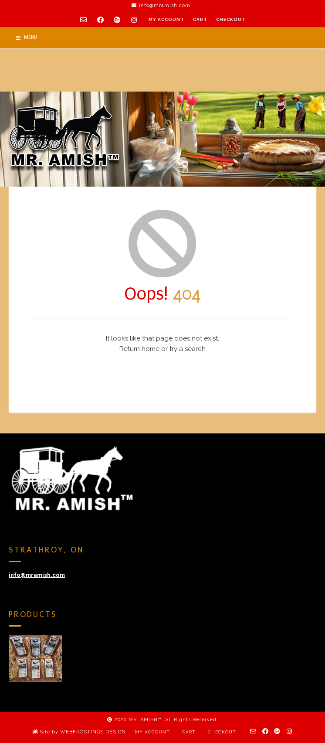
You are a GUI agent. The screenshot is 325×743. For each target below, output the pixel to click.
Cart (200, 19)
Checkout (231, 19)
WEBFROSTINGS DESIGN (93, 732)
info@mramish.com (37, 575)
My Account (166, 19)
